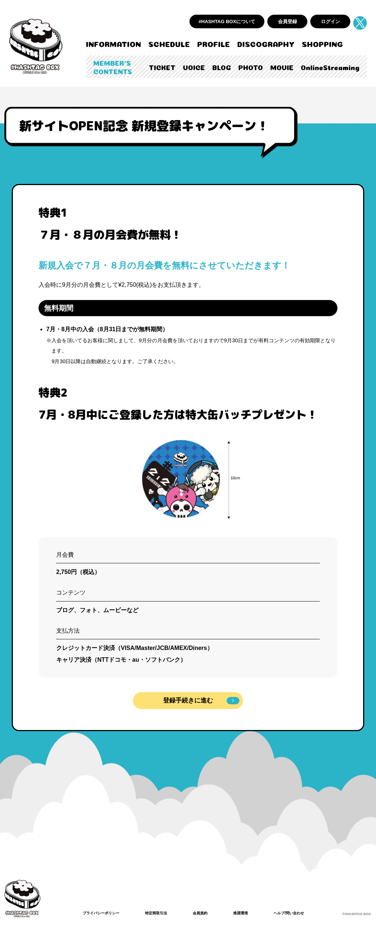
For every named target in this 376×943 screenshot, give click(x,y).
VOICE (194, 67)
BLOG (221, 67)
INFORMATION (113, 43)
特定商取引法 (165, 912)
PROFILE (213, 43)
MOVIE (281, 67)
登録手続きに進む (201, 700)
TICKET (162, 67)
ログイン (330, 21)
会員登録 (287, 21)
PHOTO (250, 67)
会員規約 (213, 912)
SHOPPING (322, 43)
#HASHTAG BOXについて (227, 21)
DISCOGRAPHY (265, 43)
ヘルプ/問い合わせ (309, 912)
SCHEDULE (169, 43)
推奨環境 (256, 912)
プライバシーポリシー (105, 912)
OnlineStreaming (330, 67)
